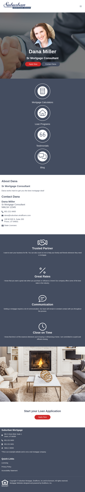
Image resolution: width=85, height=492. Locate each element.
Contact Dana (50, 64)
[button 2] (42, 115)
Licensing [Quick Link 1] (5, 463)
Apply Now (33, 64)
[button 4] (42, 158)
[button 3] (42, 137)
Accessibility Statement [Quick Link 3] (9, 470)
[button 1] (42, 93)
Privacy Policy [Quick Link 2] (6, 467)
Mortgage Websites (16, 483)
